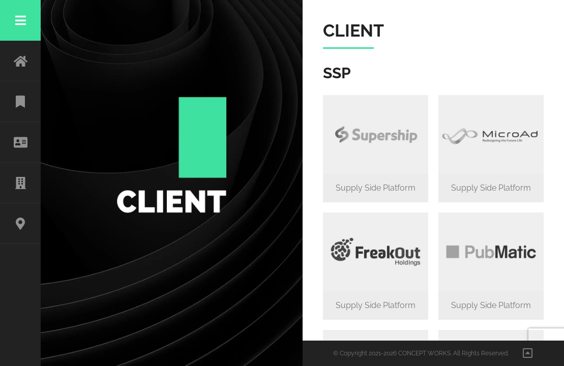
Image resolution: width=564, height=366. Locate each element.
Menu (20, 20)
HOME (20, 61)
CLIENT (20, 183)
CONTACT (20, 223)
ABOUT (20, 142)
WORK (20, 101)
